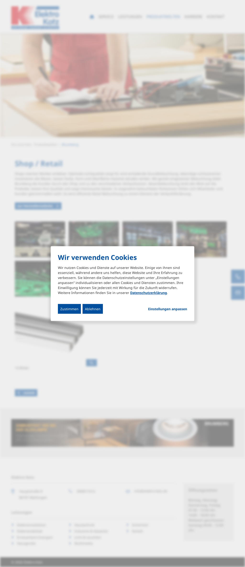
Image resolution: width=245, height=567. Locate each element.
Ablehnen (92, 308)
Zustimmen (69, 308)
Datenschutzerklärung (148, 292)
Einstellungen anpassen (167, 308)
